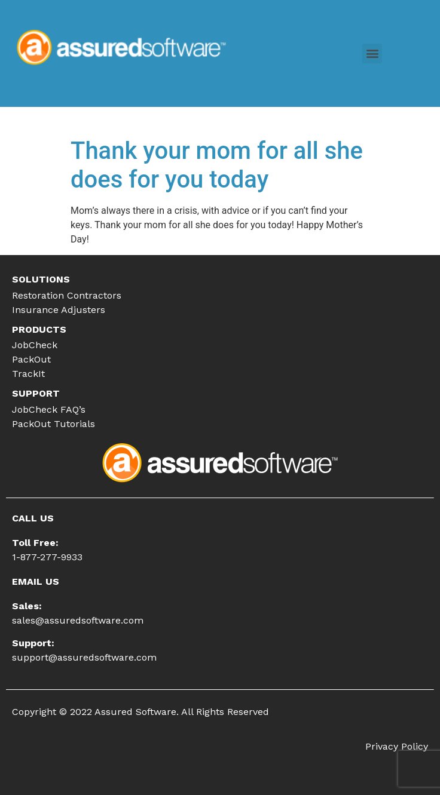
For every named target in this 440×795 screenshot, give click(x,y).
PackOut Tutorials (53, 423)
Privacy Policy (396, 746)
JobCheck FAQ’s (48, 409)
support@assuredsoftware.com (84, 657)
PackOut (31, 359)
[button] (372, 53)
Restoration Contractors (66, 295)
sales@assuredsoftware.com (77, 620)
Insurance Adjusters (58, 309)
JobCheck (34, 345)
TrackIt (28, 373)
